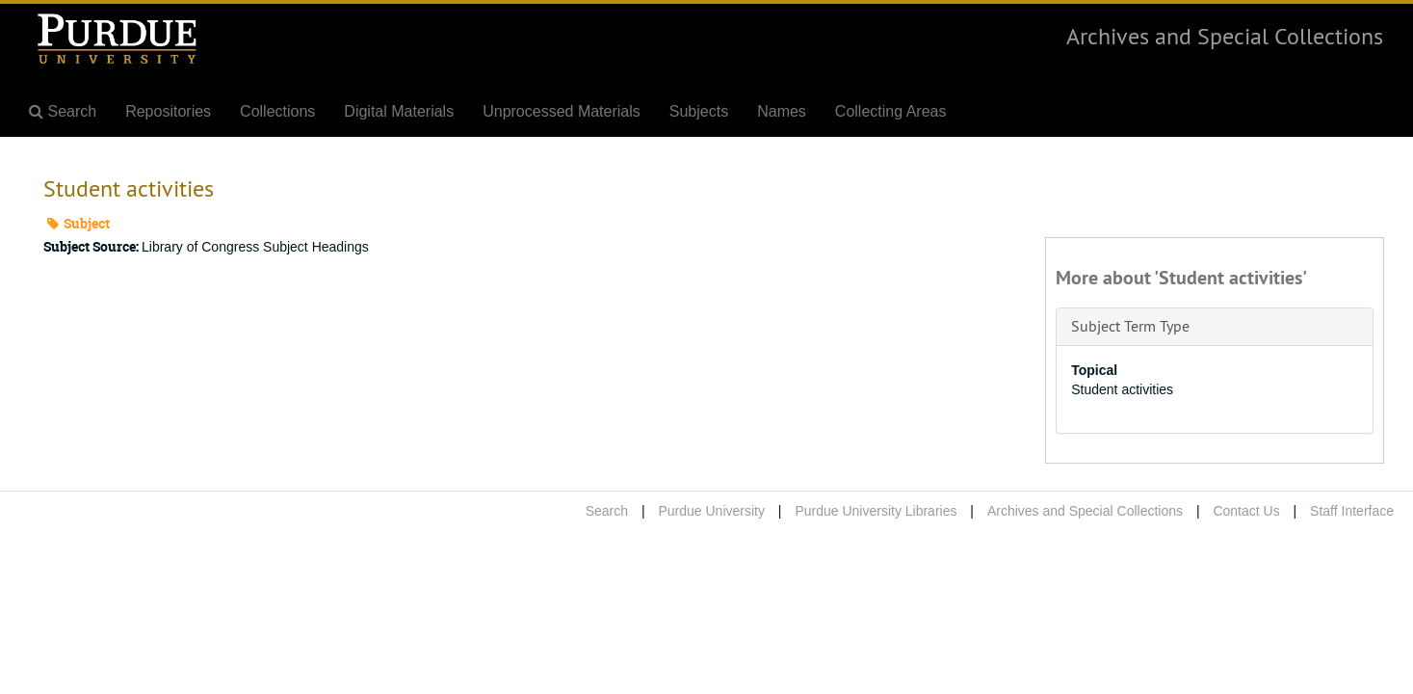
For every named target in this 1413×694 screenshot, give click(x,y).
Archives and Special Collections (1224, 35)
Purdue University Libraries (875, 511)
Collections (277, 111)
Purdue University (711, 511)
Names (781, 111)
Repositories (168, 111)
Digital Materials (399, 111)
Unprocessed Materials (562, 111)
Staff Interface (1352, 511)
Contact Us (1246, 511)
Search (607, 511)
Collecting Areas (891, 111)
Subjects (698, 111)
